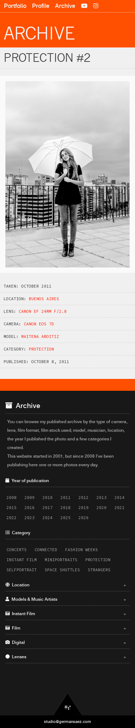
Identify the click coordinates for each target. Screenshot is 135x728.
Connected (46, 549)
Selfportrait (21, 569)
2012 (83, 497)
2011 (65, 497)
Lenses (65, 656)
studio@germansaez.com (67, 721)
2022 (11, 517)
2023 (29, 517)
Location (65, 584)
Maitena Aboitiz (40, 336)
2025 (65, 517)
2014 (119, 497)
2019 (83, 507)
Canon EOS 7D (39, 323)
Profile (40, 6)
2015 (11, 507)
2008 (11, 497)
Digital (65, 642)
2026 (83, 517)
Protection (41, 349)
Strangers (99, 569)
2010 (47, 497)
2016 (29, 507)
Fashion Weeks (81, 549)
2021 (119, 507)
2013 (101, 497)
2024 (47, 517)
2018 (65, 507)
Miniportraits (61, 559)
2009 (29, 497)
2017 (47, 507)
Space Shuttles (62, 569)
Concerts (16, 549)
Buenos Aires (44, 298)
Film (65, 628)
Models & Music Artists (65, 599)
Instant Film (21, 559)
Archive (65, 6)
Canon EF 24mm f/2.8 (43, 311)
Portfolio (15, 6)
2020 (101, 507)
